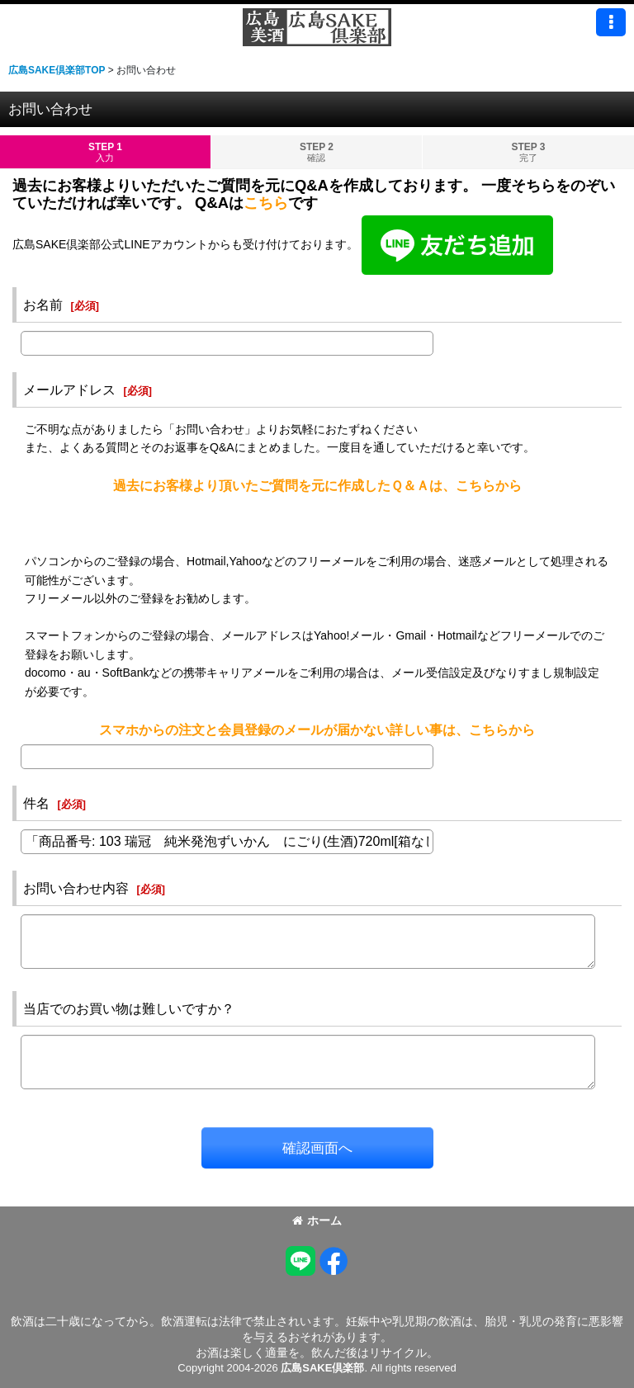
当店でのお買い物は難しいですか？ (128, 1008)
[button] (611, 22)
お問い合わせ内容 (76, 887)
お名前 (43, 304)
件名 (36, 803)
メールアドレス (69, 389)
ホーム (317, 1220)
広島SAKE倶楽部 (322, 1368)
